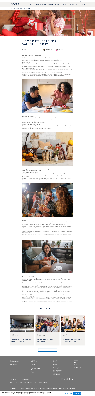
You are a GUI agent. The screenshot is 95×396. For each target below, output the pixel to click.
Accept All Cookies (77, 394)
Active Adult (33, 369)
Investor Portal (77, 367)
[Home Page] (13, 379)
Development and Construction (13, 365)
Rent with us (82, 4)
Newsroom (55, 364)
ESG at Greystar (56, 365)
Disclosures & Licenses (28, 382)
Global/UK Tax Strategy (57, 370)
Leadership (55, 363)
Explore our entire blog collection (46, 350)
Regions (50, 4)
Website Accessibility (43, 382)
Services (30, 4)
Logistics (32, 372)
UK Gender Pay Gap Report (58, 371)
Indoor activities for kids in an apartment (49, 388)
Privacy (11, 382)
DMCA (35, 382)
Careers (64, 4)
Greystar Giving (56, 367)
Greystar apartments (49, 282)
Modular (32, 374)
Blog (68, 1)
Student (32, 371)
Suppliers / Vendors (56, 368)
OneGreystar (77, 364)
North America (34, 361)
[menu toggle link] (45, 4)
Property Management (14, 363)
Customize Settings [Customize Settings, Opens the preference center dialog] (68, 394)
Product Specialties (40, 4)
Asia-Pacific (33, 364)
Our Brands (55, 361)
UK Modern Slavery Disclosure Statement (57, 374)
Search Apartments (73, 4)
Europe (32, 363)
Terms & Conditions (18, 382)
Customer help (74, 1)
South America (34, 365)
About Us (57, 4)
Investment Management (14, 361)
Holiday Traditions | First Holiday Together (67, 388)
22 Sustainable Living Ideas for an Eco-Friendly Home (29, 388)
